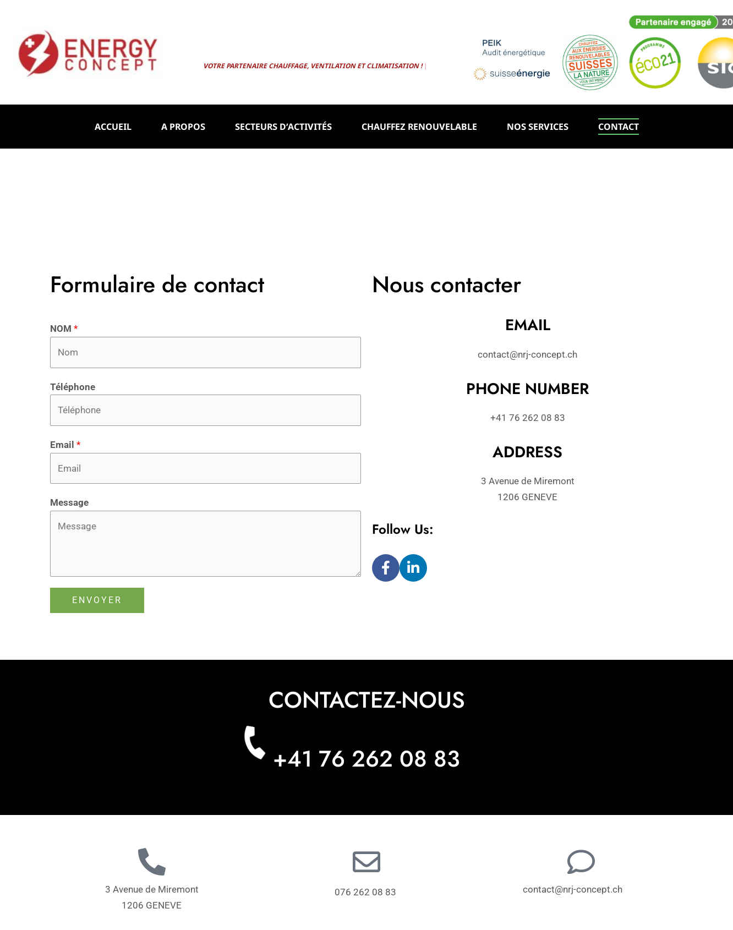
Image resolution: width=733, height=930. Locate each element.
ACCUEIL (113, 127)
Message (69, 502)
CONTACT (618, 127)
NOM (64, 328)
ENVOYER (97, 600)
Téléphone (72, 386)
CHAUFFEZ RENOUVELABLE (419, 127)
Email (65, 444)
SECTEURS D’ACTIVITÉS (283, 127)
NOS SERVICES (537, 127)
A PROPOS (183, 127)
